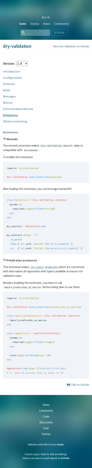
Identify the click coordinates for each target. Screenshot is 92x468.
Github (59, 32)
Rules (6, 90)
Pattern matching (15, 121)
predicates (44, 267)
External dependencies (18, 109)
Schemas (9, 84)
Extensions (10, 115)
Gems (22, 24)
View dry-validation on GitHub (71, 46)
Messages (9, 96)
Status (34, 24)
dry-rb (45, 17)
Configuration (12, 78)
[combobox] (35, 33)
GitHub (65, 458)
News (46, 24)
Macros (8, 102)
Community (61, 24)
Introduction (11, 71)
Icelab (60, 444)
